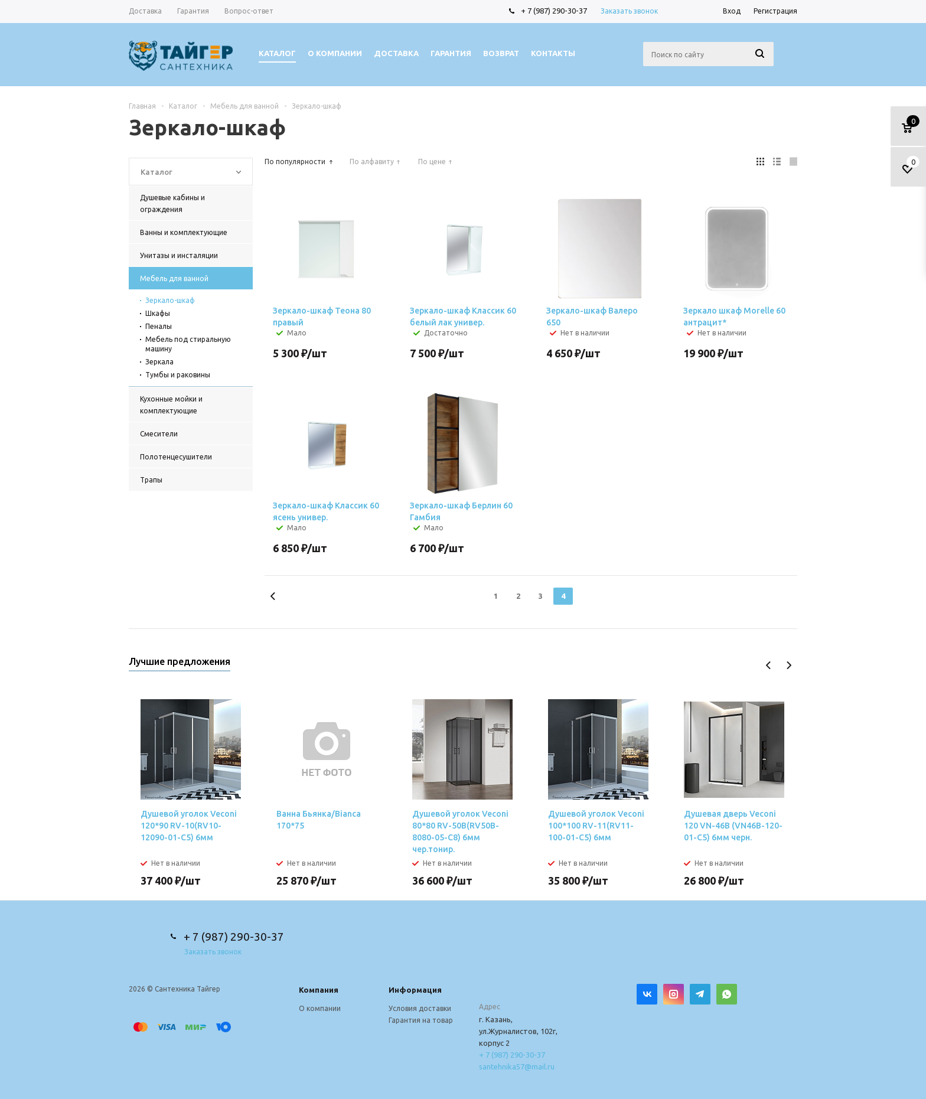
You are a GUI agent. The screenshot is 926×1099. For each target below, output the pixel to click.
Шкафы (157, 313)
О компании (320, 1008)
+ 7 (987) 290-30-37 (554, 10)
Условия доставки (420, 1008)
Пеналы (158, 326)
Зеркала (159, 362)
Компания (318, 990)
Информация (415, 990)
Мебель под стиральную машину (188, 344)
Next (788, 665)
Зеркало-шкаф (170, 300)
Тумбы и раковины (177, 375)
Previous (768, 665)
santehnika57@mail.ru (517, 1066)
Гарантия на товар (421, 1020)
